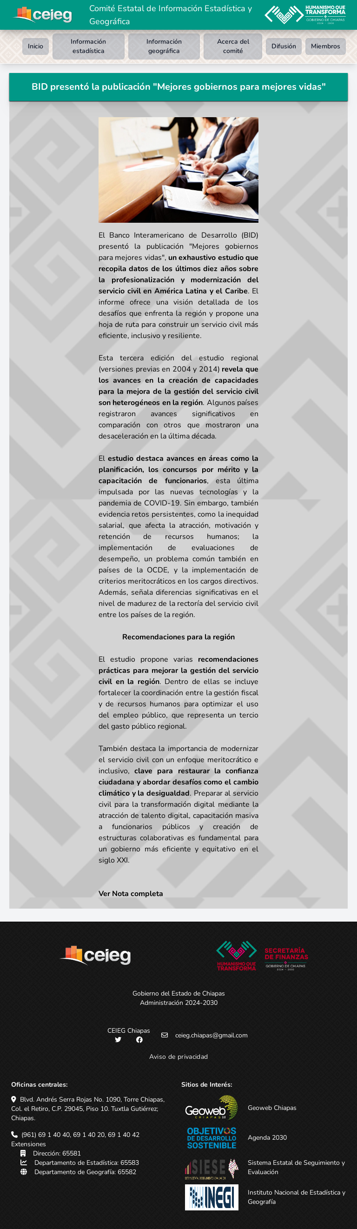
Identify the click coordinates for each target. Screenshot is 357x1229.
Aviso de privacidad (178, 1056)
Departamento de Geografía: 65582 (85, 1172)
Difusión (283, 46)
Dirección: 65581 (57, 1153)
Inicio (35, 46)
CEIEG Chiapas (128, 1030)
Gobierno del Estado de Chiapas (178, 993)
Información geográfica (164, 46)
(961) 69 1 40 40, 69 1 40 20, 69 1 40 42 (80, 1134)
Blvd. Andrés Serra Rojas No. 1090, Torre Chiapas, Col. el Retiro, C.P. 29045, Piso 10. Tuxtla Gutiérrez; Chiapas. (88, 1109)
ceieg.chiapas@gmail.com (211, 1035)
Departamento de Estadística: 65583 (86, 1162)
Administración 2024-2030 (179, 1002)
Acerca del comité (233, 46)
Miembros (325, 46)
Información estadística (88, 46)
